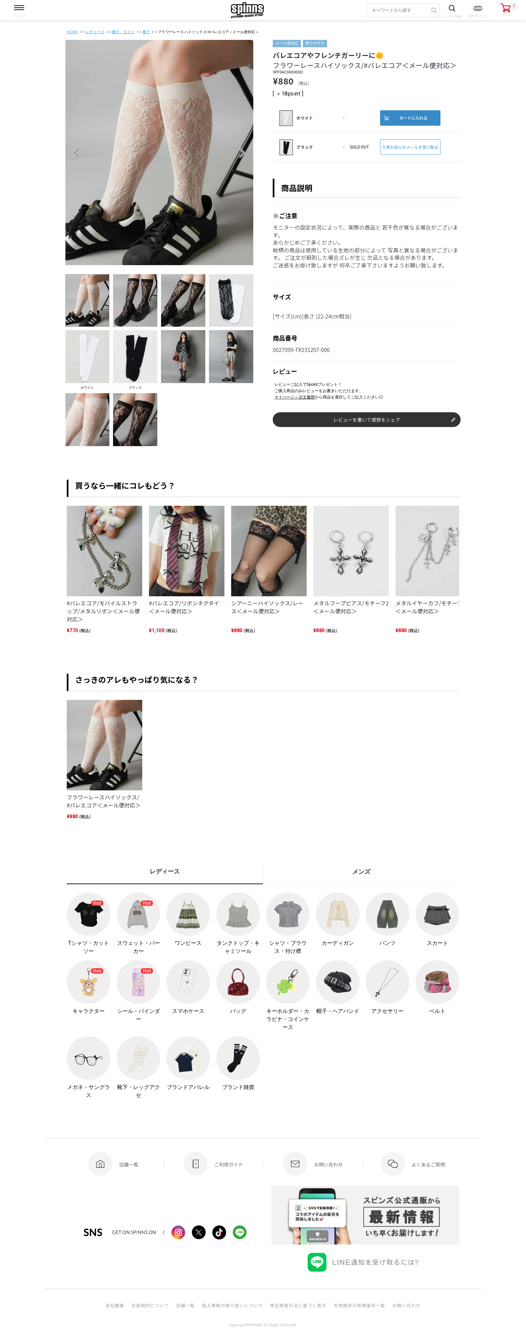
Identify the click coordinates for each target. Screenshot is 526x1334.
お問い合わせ (406, 1305)
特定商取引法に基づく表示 (298, 1305)
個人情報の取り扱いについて (232, 1305)
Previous (77, 153)
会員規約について (150, 1305)
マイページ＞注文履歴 (294, 397)
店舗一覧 (185, 1305)
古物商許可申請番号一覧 (359, 1305)
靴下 (146, 32)
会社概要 (114, 1305)
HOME (72, 32)
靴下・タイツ (123, 32)
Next (242, 153)
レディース (95, 32)
